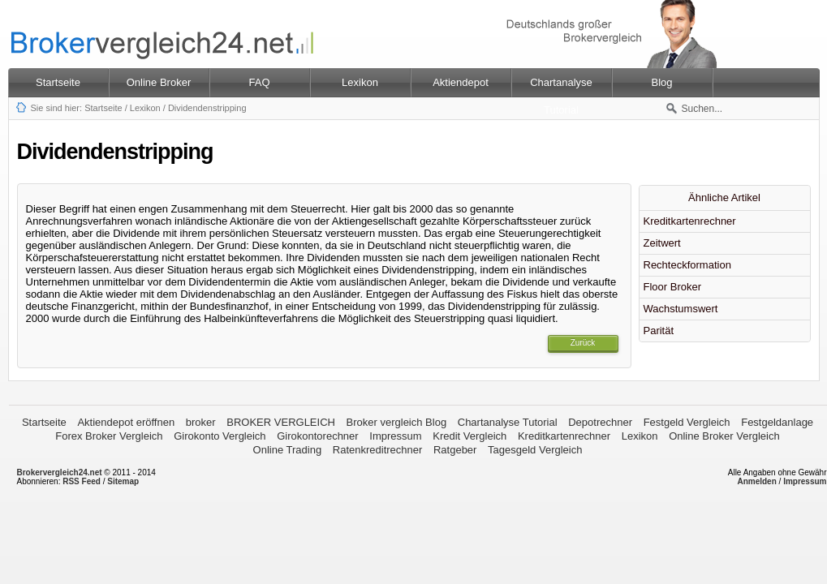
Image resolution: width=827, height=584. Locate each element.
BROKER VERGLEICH (280, 422)
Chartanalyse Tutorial (508, 422)
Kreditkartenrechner (690, 221)
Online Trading (287, 450)
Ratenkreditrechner (378, 450)
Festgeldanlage (777, 422)
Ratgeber (454, 450)
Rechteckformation (687, 265)
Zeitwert (662, 243)
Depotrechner (600, 422)
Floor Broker (673, 287)
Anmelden (756, 481)
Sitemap (123, 481)
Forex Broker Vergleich (108, 436)
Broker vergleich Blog (397, 422)
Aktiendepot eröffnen (125, 422)
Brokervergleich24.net (59, 472)
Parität (659, 330)
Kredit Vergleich (469, 436)
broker (201, 422)
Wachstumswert (681, 309)
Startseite (58, 82)
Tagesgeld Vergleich (535, 450)
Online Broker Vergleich (724, 436)
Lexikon (145, 108)
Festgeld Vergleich (687, 422)
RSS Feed (81, 481)
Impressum (395, 436)
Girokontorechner (317, 436)
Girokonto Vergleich (219, 436)
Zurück (583, 342)
